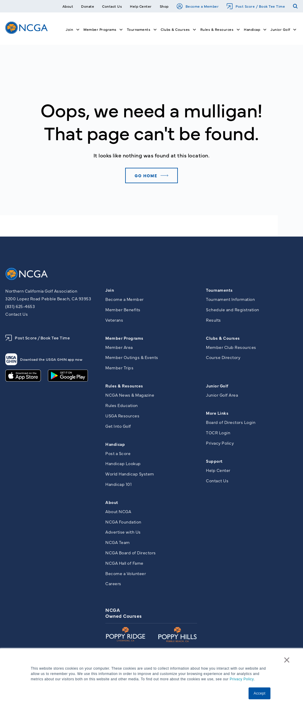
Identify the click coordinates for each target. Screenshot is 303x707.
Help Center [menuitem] (218, 471)
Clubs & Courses (175, 29)
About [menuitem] (111, 504)
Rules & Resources (217, 29)
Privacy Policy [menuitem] (220, 444)
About (67, 6)
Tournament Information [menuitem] (230, 299)
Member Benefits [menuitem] (123, 309)
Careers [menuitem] (113, 587)
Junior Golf (280, 29)
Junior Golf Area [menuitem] (222, 396)
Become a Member (198, 6)
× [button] (287, 660)
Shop (164, 6)
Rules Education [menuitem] (121, 406)
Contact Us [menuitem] (217, 482)
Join (69, 29)
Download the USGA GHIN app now (43, 359)
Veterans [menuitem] (114, 320)
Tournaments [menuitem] (219, 290)
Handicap (252, 29)
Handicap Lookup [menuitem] (123, 465)
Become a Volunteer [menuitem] (125, 576)
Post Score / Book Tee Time (256, 6)
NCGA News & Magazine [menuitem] (129, 396)
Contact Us (112, 6)
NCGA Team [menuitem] (117, 545)
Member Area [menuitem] (119, 347)
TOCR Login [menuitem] (218, 433)
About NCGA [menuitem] (118, 513)
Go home (145, 175)
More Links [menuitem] (217, 414)
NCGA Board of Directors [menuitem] (130, 555)
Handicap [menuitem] (115, 445)
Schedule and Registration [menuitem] (232, 309)
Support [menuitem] (214, 462)
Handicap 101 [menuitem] (118, 486)
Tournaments (139, 29)
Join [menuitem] (109, 290)
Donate (87, 6)
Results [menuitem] (213, 320)
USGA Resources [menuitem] (122, 416)
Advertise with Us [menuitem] (123, 534)
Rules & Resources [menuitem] (124, 387)
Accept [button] (259, 693)
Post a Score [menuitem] (117, 454)
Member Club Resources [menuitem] (231, 347)
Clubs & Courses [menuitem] (223, 338)
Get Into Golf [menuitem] (118, 427)
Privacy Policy (242, 679)
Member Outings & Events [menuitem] (131, 358)
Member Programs (100, 29)
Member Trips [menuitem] (119, 368)
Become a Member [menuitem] (124, 299)
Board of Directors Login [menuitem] (230, 423)
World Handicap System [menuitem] (129, 475)
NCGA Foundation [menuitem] (123, 523)
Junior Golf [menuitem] (217, 387)
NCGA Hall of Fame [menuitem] (124, 566)
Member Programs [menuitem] (124, 338)
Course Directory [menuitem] (223, 358)
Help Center (141, 6)
